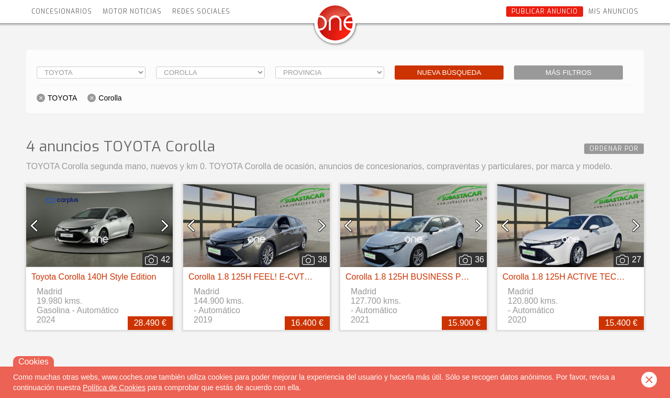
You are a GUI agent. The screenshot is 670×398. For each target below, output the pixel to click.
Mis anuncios (613, 11)
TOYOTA (62, 98)
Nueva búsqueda (449, 72)
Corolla (109, 98)
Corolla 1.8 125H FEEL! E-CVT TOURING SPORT (282, 276)
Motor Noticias (132, 11)
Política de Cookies (114, 387)
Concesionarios (61, 11)
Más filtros (568, 72)
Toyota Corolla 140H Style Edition (93, 276)
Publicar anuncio (544, 11)
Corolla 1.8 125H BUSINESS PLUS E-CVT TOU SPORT (450, 276)
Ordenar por (614, 149)
